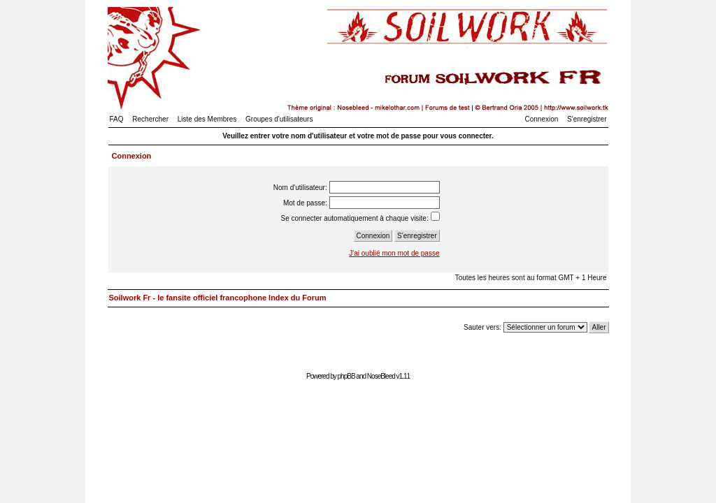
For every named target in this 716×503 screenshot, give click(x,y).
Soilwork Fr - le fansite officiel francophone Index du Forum (218, 297)
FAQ (117, 119)
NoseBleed (381, 376)
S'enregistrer (586, 119)
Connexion (542, 119)
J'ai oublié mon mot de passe (394, 253)
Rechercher (150, 119)
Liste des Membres (207, 119)
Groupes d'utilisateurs (279, 119)
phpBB (346, 376)
